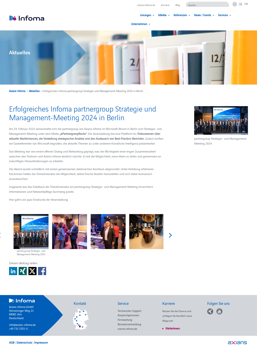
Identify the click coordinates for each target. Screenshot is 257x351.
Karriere (164, 5)
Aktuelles (34, 91)
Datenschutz (24, 342)
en (246, 4)
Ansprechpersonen (128, 315)
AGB (11, 342)
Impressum (41, 342)
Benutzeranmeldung (129, 324)
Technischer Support (129, 311)
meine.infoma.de (144, 5)
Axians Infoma (17, 91)
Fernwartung (125, 319)
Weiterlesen (172, 328)
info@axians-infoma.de (22, 325)
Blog (177, 5)
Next (170, 235)
